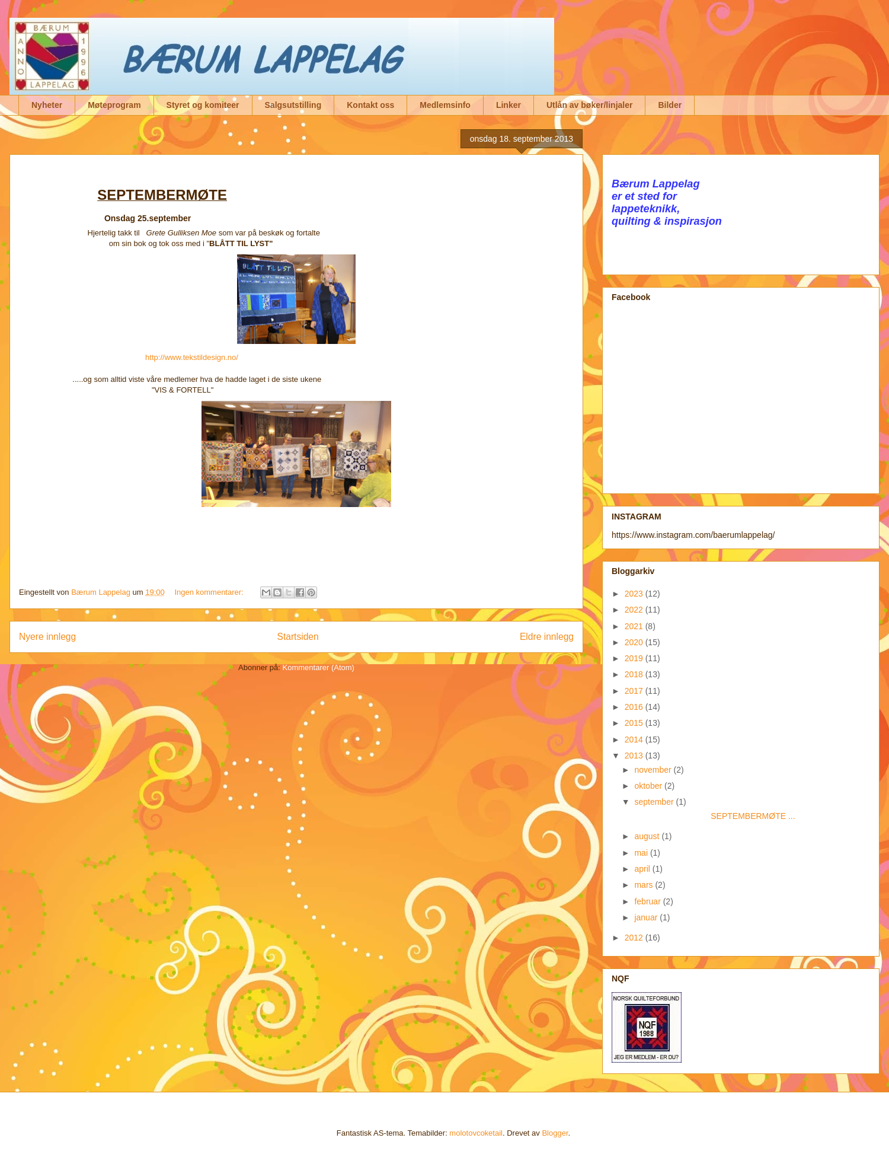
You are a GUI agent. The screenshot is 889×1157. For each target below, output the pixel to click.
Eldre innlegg (547, 637)
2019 (635, 658)
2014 (635, 739)
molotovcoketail (476, 1133)
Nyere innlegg (47, 637)
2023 (635, 593)
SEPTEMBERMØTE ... (713, 816)
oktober (649, 786)
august (647, 836)
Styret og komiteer (203, 105)
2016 (635, 707)
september (655, 802)
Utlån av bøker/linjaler (589, 105)
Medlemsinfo (445, 105)
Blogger (555, 1133)
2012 (635, 937)
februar (648, 901)
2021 (635, 626)
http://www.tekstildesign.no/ (191, 357)
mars (644, 885)
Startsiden (297, 637)
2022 (635, 609)
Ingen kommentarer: (209, 592)
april (643, 869)
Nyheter (46, 105)
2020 (635, 642)
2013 (635, 755)
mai (642, 853)
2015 (635, 723)
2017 (635, 691)
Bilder (670, 105)
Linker (508, 105)
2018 (635, 674)
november (653, 769)
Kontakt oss (370, 105)
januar (647, 917)
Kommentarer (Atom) (318, 667)
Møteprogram (114, 105)
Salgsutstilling (293, 105)
